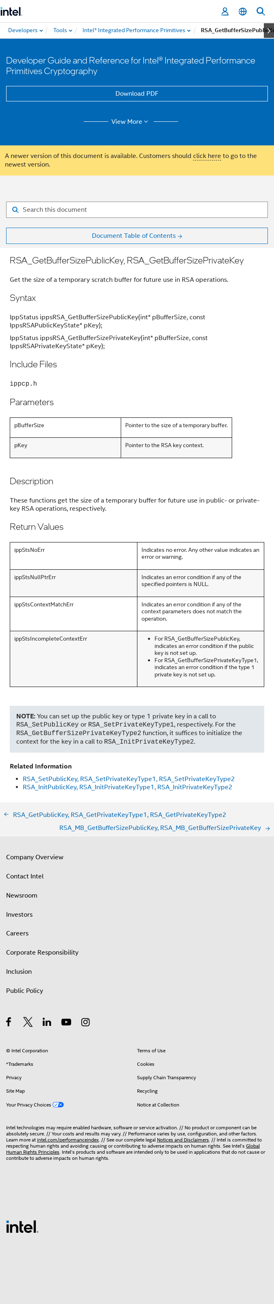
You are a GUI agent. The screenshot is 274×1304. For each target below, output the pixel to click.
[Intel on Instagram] (86, 1023)
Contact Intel (24, 876)
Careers (17, 933)
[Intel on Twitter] (28, 1023)
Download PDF (137, 94)
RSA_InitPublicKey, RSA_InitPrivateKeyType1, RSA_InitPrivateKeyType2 (128, 787)
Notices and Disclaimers (183, 1140)
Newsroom (21, 895)
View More (131, 122)
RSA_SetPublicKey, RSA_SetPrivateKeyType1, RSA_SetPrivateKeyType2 (129, 779)
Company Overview (34, 857)
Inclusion (19, 972)
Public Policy (24, 991)
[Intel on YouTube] (67, 1023)
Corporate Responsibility (42, 952)
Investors (19, 915)
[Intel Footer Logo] (22, 1226)
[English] (243, 11)
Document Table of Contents (134, 236)
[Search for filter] (137, 210)
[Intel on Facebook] (9, 1023)
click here (207, 156)
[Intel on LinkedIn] (47, 1023)
